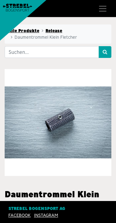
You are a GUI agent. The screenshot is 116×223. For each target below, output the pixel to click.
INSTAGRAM (46, 215)
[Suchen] (105, 52)
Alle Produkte (23, 30)
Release (53, 30)
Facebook (19, 215)
